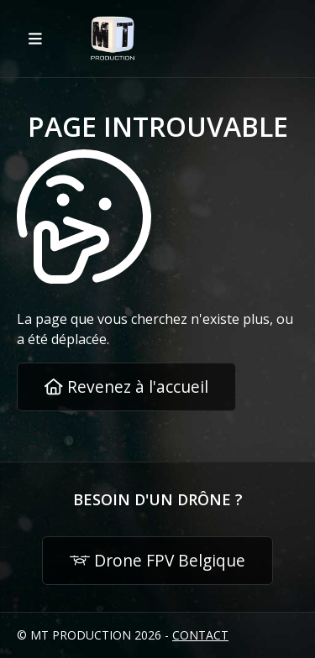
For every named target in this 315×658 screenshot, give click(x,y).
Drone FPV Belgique (157, 560)
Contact (200, 635)
